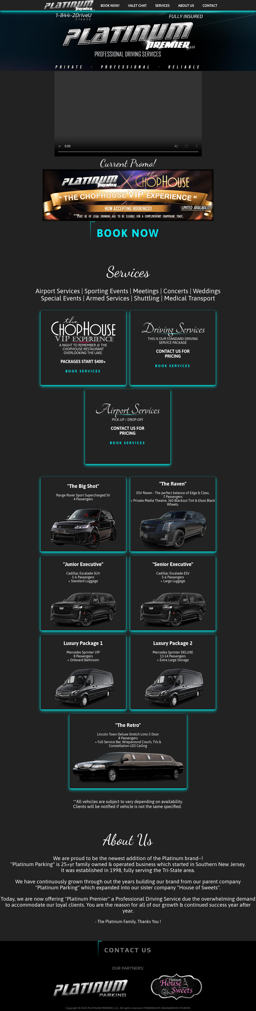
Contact (210, 5)
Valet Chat (137, 5)
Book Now (128, 233)
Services (162, 5)
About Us (186, 5)
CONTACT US (128, 950)
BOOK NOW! (110, 5)
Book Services (83, 371)
